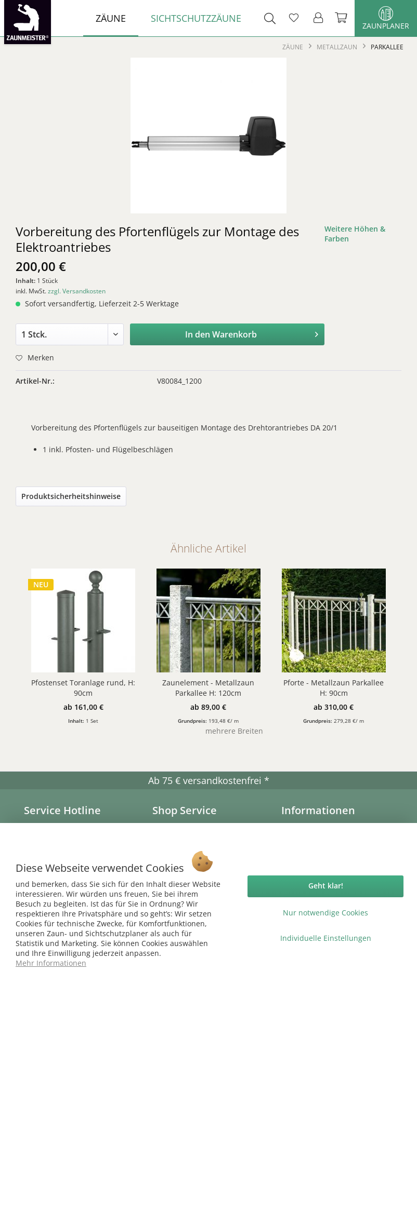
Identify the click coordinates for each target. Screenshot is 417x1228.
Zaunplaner (385, 18)
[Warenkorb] (342, 18)
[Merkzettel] (293, 18)
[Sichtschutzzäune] (196, 18)
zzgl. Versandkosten (77, 291)
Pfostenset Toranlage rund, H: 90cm (83, 688)
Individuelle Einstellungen (325, 938)
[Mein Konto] (318, 18)
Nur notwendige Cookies (325, 912)
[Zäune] (110, 18)
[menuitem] (110, 18)
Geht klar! (325, 885)
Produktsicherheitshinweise (71, 496)
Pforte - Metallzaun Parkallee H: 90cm (333, 688)
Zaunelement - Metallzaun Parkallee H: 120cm (208, 688)
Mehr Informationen (51, 963)
